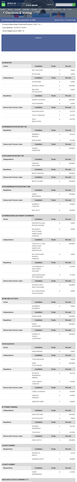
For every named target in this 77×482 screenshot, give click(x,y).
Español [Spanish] (2, 9)
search (50, 4)
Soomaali (17, 9)
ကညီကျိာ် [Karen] (37, 11)
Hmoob (10, 9)
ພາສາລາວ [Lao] (47, 9)
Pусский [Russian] (34, 9)
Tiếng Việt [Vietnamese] (26, 9)
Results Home (59, 20)
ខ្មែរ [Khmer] (64, 9)
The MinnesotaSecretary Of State (22, 4)
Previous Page (71, 20)
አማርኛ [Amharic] (70, 9)
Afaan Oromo (57, 9)
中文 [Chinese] (40, 9)
